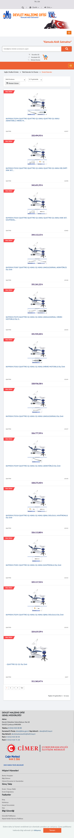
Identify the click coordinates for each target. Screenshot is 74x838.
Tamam (52, 830)
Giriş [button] (48, 7)
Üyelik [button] (34, 7)
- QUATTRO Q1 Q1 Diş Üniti (16, 664)
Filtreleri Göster (12, 83)
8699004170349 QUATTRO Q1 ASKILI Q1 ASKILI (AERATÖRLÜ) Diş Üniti (33, 466)
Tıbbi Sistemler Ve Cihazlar (30, 72)
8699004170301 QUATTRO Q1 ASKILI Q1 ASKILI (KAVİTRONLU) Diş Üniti (33, 565)
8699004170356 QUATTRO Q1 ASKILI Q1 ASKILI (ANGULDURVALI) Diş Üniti (34, 416)
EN (39, 2)
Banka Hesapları (7, 775)
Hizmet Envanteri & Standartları (12, 781)
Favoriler (34, 54)
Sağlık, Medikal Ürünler (11, 72)
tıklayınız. (37, 830)
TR (35, 2)
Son (22, 688)
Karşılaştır (34, 57)
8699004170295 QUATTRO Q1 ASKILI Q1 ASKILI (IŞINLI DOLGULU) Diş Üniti (34, 615)
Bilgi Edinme (6, 778)
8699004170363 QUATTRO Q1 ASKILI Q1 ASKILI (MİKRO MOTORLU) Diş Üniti (35, 367)
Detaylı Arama (34, 60)
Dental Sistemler (47, 72)
